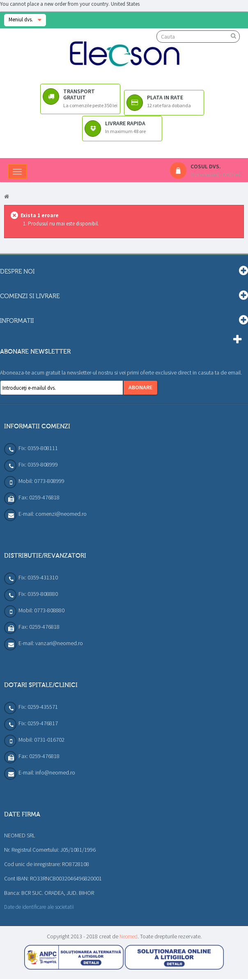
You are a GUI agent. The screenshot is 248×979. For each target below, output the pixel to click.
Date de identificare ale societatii (39, 906)
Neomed (128, 936)
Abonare (140, 387)
